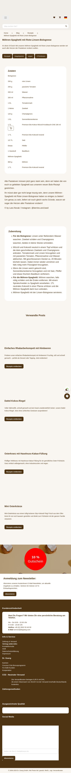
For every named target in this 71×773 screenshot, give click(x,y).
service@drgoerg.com (19, 630)
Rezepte (31, 33)
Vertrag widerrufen (9, 644)
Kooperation (6, 670)
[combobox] (35, 26)
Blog (18, 33)
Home (6, 33)
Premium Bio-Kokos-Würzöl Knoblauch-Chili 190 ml (41, 125)
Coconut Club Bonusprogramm (14, 665)
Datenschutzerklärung (10, 651)
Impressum (6, 654)
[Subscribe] (8, 758)
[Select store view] (66, 17)
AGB (4, 649)
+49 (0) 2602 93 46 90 (19, 627)
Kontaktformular (8, 646)
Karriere (5, 663)
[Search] (66, 26)
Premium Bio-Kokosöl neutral (33, 135)
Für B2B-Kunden (8, 668)
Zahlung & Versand (9, 641)
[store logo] (35, 8)
